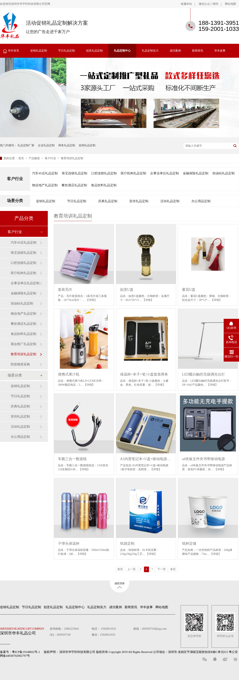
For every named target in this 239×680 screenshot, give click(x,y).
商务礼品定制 (66, 145)
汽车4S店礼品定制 (45, 173)
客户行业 (51, 158)
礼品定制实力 (150, 50)
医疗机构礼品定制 (133, 173)
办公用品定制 (201, 201)
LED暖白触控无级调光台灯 (203, 374)
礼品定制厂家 (26, 145)
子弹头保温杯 (68, 543)
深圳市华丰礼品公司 (23, 630)
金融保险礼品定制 (195, 173)
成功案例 (175, 50)
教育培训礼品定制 (72, 158)
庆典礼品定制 (107, 201)
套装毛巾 (65, 290)
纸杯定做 (189, 543)
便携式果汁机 (68, 374)
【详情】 (91, 300)
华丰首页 (13, 50)
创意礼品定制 (94, 50)
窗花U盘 (188, 290)
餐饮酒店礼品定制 (74, 185)
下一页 (161, 569)
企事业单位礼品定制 (164, 173)
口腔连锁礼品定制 (104, 173)
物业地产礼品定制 (45, 185)
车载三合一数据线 (72, 459)
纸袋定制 (127, 543)
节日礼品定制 (66, 50)
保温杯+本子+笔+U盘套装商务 (144, 374)
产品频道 (35, 158)
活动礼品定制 (169, 201)
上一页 (131, 569)
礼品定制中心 (122, 50)
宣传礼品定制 (138, 201)
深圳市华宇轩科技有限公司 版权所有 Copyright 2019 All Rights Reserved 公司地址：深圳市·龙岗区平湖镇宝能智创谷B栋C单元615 (143, 652)
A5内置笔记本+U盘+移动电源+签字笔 (146, 459)
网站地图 (230, 3)
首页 (21, 158)
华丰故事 (219, 50)
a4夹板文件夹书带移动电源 (203, 459)
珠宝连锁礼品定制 (74, 173)
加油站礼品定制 (223, 173)
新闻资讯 (197, 50)
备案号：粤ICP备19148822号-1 (20, 652)
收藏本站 (186, 3)
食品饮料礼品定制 (104, 185)
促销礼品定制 (38, 50)
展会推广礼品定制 (23, 344)
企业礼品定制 (46, 145)
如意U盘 (126, 290)
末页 (173, 569)
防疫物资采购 (20, 364)
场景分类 (15, 200)
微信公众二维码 (208, 3)
